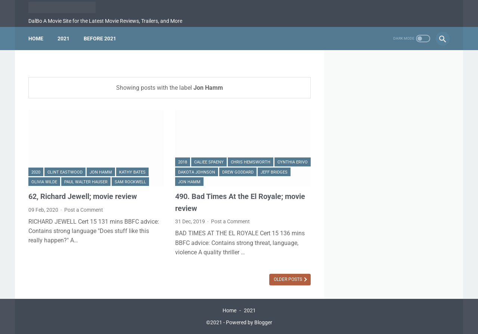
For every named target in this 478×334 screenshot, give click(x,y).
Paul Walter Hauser (86, 182)
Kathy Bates (132, 172)
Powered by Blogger (249, 322)
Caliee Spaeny (209, 162)
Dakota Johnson (196, 172)
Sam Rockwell (130, 182)
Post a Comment (83, 210)
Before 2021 (100, 39)
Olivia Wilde (44, 182)
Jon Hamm (101, 172)
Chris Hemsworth (250, 162)
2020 (35, 172)
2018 (182, 162)
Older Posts (288, 279)
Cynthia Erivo (292, 162)
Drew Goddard (238, 172)
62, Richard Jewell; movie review (82, 196)
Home (35, 39)
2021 (63, 39)
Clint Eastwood (65, 172)
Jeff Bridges (274, 172)
